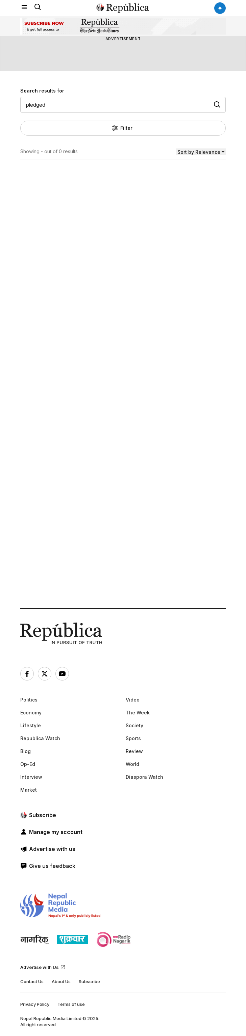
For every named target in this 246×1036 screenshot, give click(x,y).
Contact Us (32, 981)
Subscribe (89, 981)
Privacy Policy (34, 1004)
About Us (61, 981)
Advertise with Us (43, 967)
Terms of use (71, 1004)
